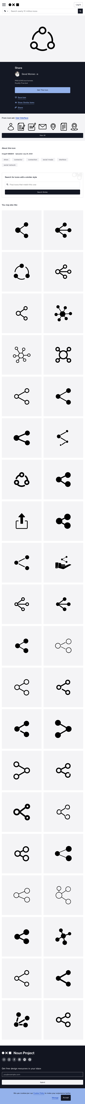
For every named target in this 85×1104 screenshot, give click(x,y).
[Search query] (42, 185)
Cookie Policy (38, 1093)
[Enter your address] (42, 1074)
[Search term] (44, 11)
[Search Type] (5, 11)
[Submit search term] (80, 11)
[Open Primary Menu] (4, 4)
